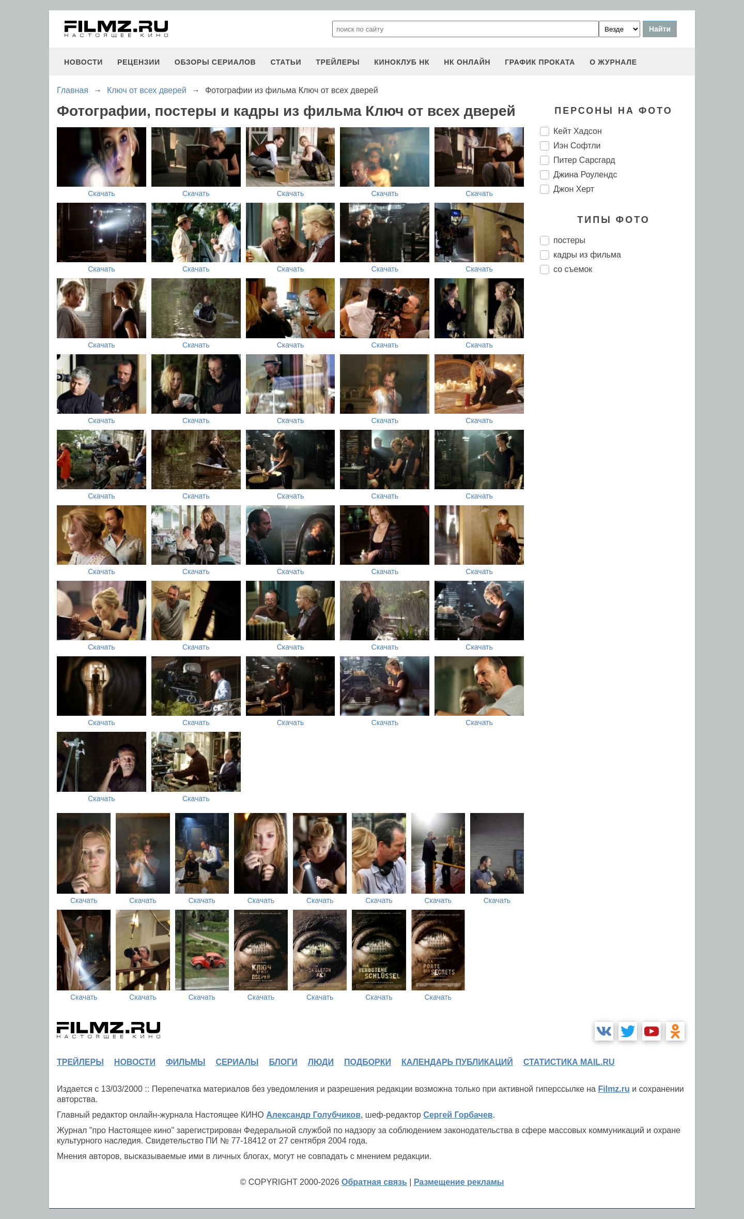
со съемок (572, 269)
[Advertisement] (617, 455)
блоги (283, 1062)
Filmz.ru (613, 1089)
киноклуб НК (401, 62)
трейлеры (338, 62)
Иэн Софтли (576, 145)
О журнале (613, 62)
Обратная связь (374, 1182)
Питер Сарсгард (584, 160)
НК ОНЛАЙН (467, 62)
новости (83, 62)
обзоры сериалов (215, 62)
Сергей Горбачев (457, 1114)
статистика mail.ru (569, 1062)
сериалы (236, 1062)
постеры (569, 240)
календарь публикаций (457, 1062)
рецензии (138, 62)
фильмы (185, 1062)
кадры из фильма (587, 254)
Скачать (101, 193)
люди (321, 1062)
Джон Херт (573, 189)
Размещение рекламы (459, 1182)
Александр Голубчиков (313, 1114)
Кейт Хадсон (577, 131)
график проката (540, 62)
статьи (285, 62)
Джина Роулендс (585, 174)
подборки (367, 1062)
